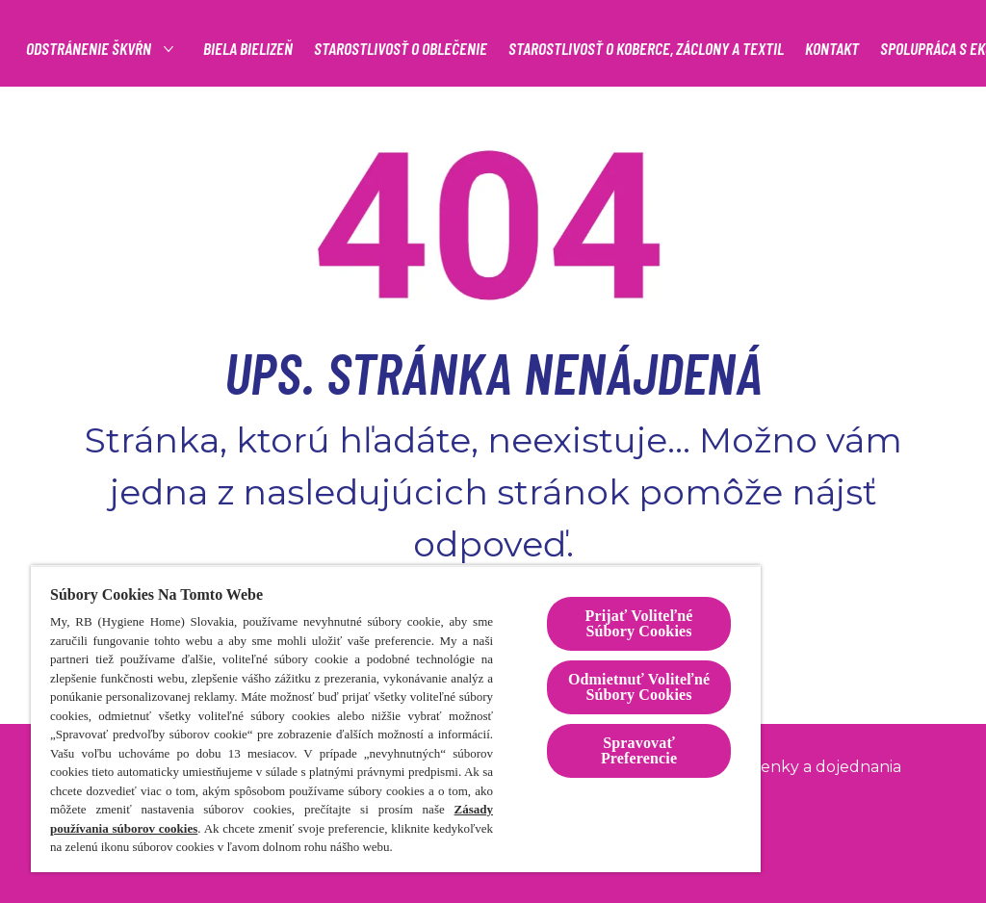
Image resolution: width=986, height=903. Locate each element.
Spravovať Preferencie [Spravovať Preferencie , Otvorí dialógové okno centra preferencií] (639, 750)
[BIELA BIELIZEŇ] (248, 49)
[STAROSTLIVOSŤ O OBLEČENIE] (400, 49)
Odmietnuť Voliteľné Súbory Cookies (639, 687)
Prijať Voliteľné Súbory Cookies (638, 623)
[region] (396, 718)
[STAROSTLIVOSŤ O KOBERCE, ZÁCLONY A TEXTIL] (646, 49)
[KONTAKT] (832, 49)
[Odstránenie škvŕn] (89, 49)
